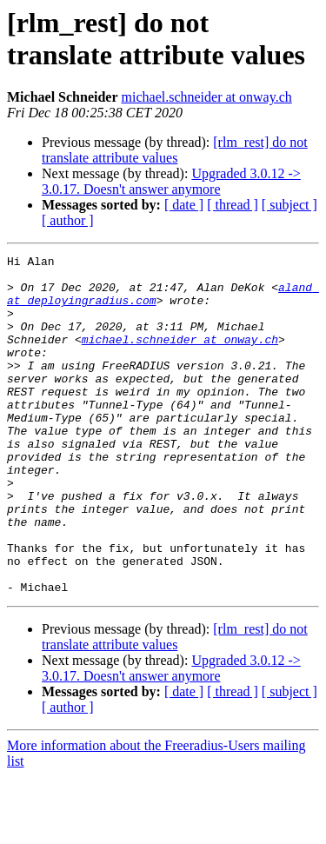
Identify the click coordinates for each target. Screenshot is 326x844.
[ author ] (68, 220)
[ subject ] (289, 204)
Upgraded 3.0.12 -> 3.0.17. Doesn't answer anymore (171, 181)
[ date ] (183, 204)
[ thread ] (232, 204)
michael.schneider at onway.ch (207, 97)
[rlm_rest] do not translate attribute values (175, 150)
